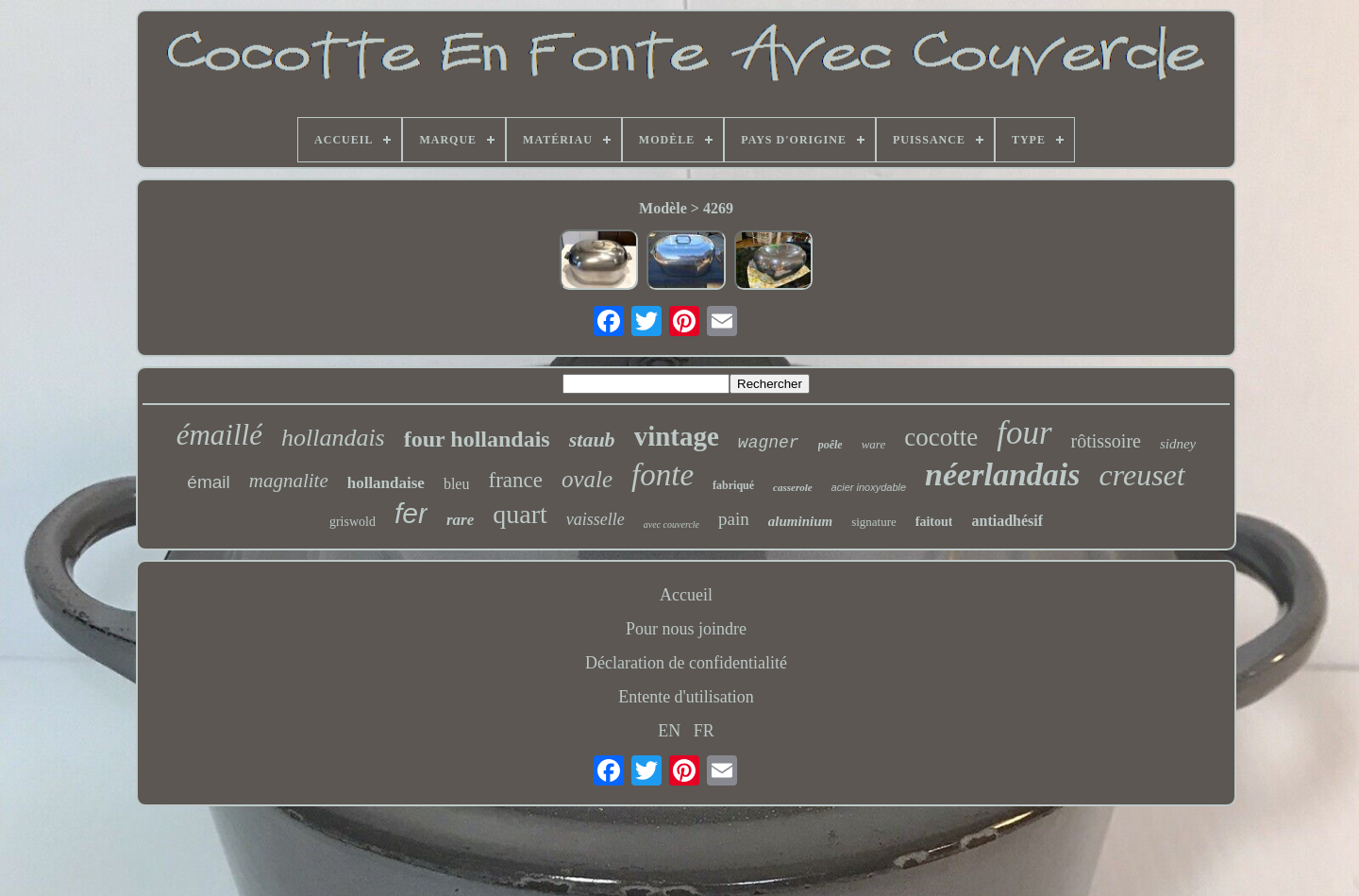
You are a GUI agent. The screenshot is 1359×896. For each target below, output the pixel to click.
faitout (934, 522)
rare (460, 520)
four (1024, 432)
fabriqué (733, 485)
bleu (457, 484)
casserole (793, 487)
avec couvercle (671, 524)
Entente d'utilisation (686, 696)
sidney (1178, 443)
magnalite (288, 480)
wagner (768, 442)
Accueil (686, 594)
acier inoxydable (869, 487)
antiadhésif (1007, 521)
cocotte (941, 437)
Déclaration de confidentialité (686, 662)
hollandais (333, 437)
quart (520, 514)
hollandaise (386, 483)
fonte (662, 475)
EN (669, 730)
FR (704, 730)
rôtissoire (1106, 441)
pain (733, 519)
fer (411, 513)
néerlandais (1002, 474)
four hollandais (477, 439)
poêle (830, 444)
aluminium (800, 521)
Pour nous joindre (686, 628)
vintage (676, 436)
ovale (587, 479)
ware (874, 444)
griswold (352, 522)
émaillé (219, 434)
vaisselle (595, 519)
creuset (1141, 475)
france (515, 480)
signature (874, 522)
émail (208, 482)
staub (592, 439)
